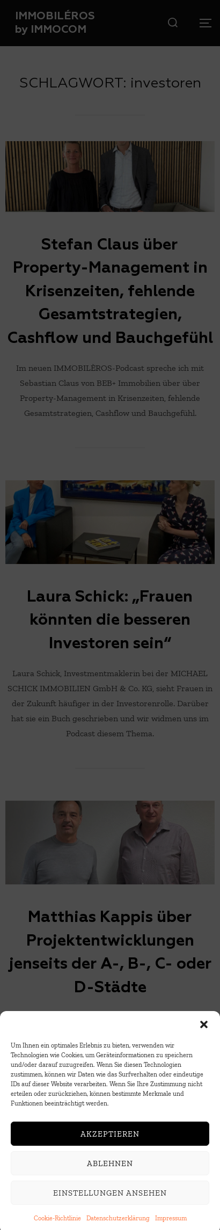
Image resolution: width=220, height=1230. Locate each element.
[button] (204, 1033)
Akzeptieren (110, 1142)
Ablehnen (110, 1172)
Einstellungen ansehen (110, 1201)
